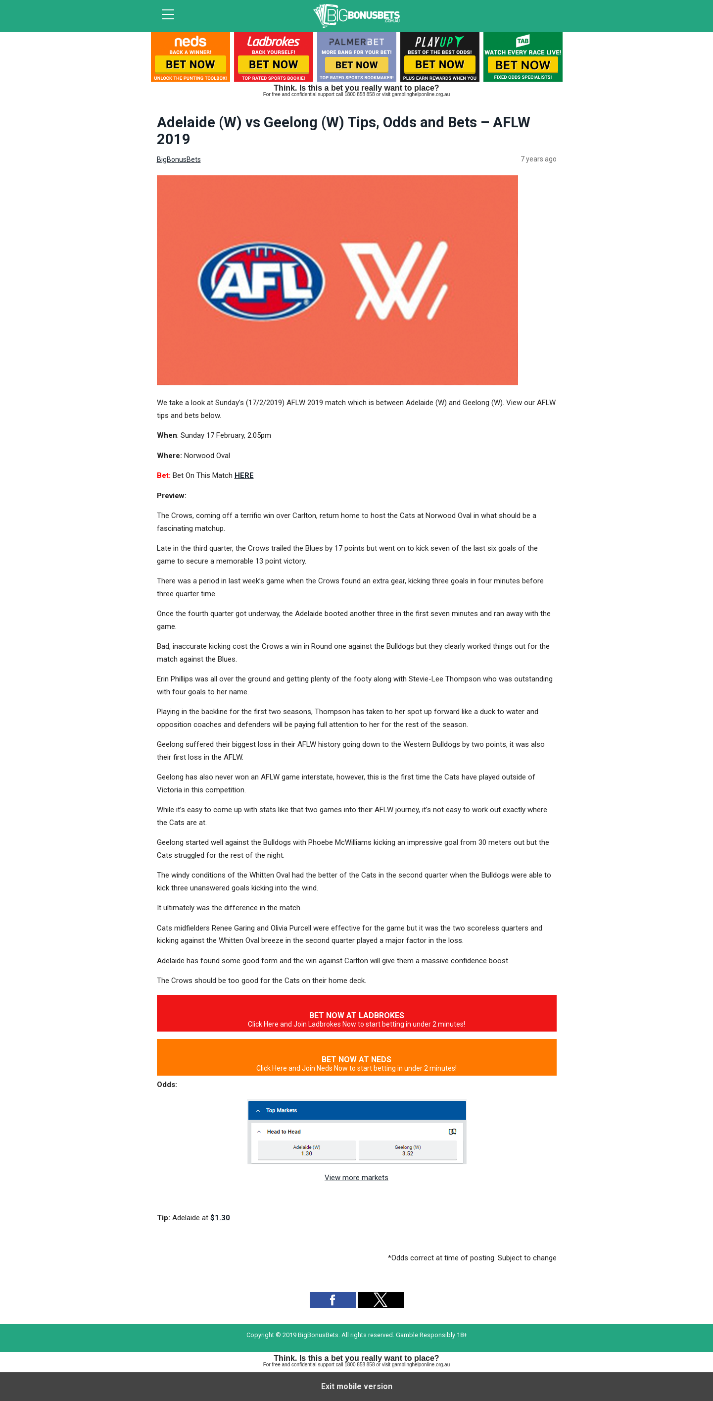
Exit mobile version (356, 1386)
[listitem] (190, 59)
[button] (333, 1300)
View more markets (356, 1177)
